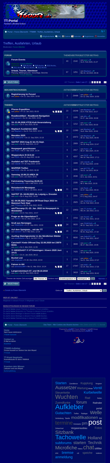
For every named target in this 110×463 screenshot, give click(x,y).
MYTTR (87, 168)
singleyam (19, 260)
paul (86, 60)
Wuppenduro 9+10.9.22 (22, 155)
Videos (80, 449)
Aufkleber (69, 407)
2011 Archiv (17, 67)
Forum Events (18, 59)
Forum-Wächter (19, 47)
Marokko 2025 (18, 135)
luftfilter (98, 448)
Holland (95, 437)
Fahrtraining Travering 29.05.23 (26, 181)
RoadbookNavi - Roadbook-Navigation (30, 116)
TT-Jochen (88, 209)
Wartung (82, 388)
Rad (87, 397)
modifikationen (84, 417)
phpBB (70, 329)
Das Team (47, 325)
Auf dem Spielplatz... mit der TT (27, 229)
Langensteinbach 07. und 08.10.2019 (29, 271)
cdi (78, 453)
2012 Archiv (29, 67)
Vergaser (98, 384)
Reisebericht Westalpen (23, 187)
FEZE (17, 157)
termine (64, 423)
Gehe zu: (59, 290)
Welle (96, 412)
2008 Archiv (27, 66)
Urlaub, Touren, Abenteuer (24, 70)
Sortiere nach (62, 278)
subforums (63, 443)
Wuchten (66, 397)
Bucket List (17, 258)
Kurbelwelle (93, 392)
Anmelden (101, 36)
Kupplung (87, 383)
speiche (87, 452)
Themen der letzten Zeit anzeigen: (26, 278)
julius (17, 96)
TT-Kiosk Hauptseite (27, 359)
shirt (56, 453)
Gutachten (63, 413)
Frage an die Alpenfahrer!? (24, 216)
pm (85, 423)
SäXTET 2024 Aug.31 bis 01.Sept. (27, 142)
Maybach (87, 71)
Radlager (84, 413)
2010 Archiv (51, 66)
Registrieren (89, 36)
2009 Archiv (39, 66)
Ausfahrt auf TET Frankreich (25, 161)
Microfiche (66, 447)
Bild (100, 418)
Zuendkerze (73, 384)
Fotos (98, 428)
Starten (61, 383)
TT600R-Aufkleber (27, 350)
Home (27, 332)
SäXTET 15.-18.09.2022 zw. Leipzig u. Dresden (34, 194)
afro (85, 116)
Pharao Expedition (20, 109)
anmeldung (64, 457)
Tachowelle (70, 437)
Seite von (81, 82)
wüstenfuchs (19, 238)
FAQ (59, 36)
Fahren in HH (17, 264)
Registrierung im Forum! (23, 94)
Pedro (17, 151)
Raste (86, 188)
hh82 (86, 265)
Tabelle (67, 418)
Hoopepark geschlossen (23, 148)
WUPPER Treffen (19, 168)
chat (88, 447)
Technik (95, 442)
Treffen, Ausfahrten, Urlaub (48, 32)
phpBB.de (89, 331)
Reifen (99, 398)
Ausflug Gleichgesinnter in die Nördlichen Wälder (36, 236)
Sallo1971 (88, 236)
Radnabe (97, 403)
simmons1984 (20, 266)
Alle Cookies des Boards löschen (66, 325)
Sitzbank (64, 432)
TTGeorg (18, 205)
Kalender (77, 36)
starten (79, 442)
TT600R (32, 32)
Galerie (67, 36)
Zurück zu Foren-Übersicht (15, 290)
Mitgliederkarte (48, 36)
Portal (9, 32)
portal (99, 408)
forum (81, 402)
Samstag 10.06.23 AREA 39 (24, 174)
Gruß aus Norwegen (21, 223)
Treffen (76, 413)
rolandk (17, 164)
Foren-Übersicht (21, 32)
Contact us (27, 341)
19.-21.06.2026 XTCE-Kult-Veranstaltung (31, 122)
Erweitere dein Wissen (27, 368)
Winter (90, 388)
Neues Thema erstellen (11, 82)
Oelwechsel (59, 428)
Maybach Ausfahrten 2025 (24, 129)
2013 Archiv (41, 67)
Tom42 (17, 219)
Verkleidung (59, 418)
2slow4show (19, 183)
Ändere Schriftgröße (103, 31)
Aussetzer (66, 387)
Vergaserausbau (79, 428)
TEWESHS (19, 138)
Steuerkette (62, 392)
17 (105, 82)
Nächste (102, 279)
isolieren (99, 453)
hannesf (18, 118)
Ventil (97, 388)
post (95, 422)
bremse (67, 453)
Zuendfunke (62, 402)
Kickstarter (77, 424)
